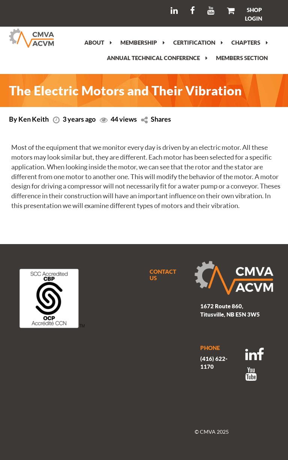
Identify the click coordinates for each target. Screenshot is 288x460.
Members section (242, 57)
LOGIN (253, 18)
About (98, 42)
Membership (142, 42)
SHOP (254, 9)
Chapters (249, 42)
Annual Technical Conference (157, 57)
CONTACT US (163, 274)
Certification (198, 42)
